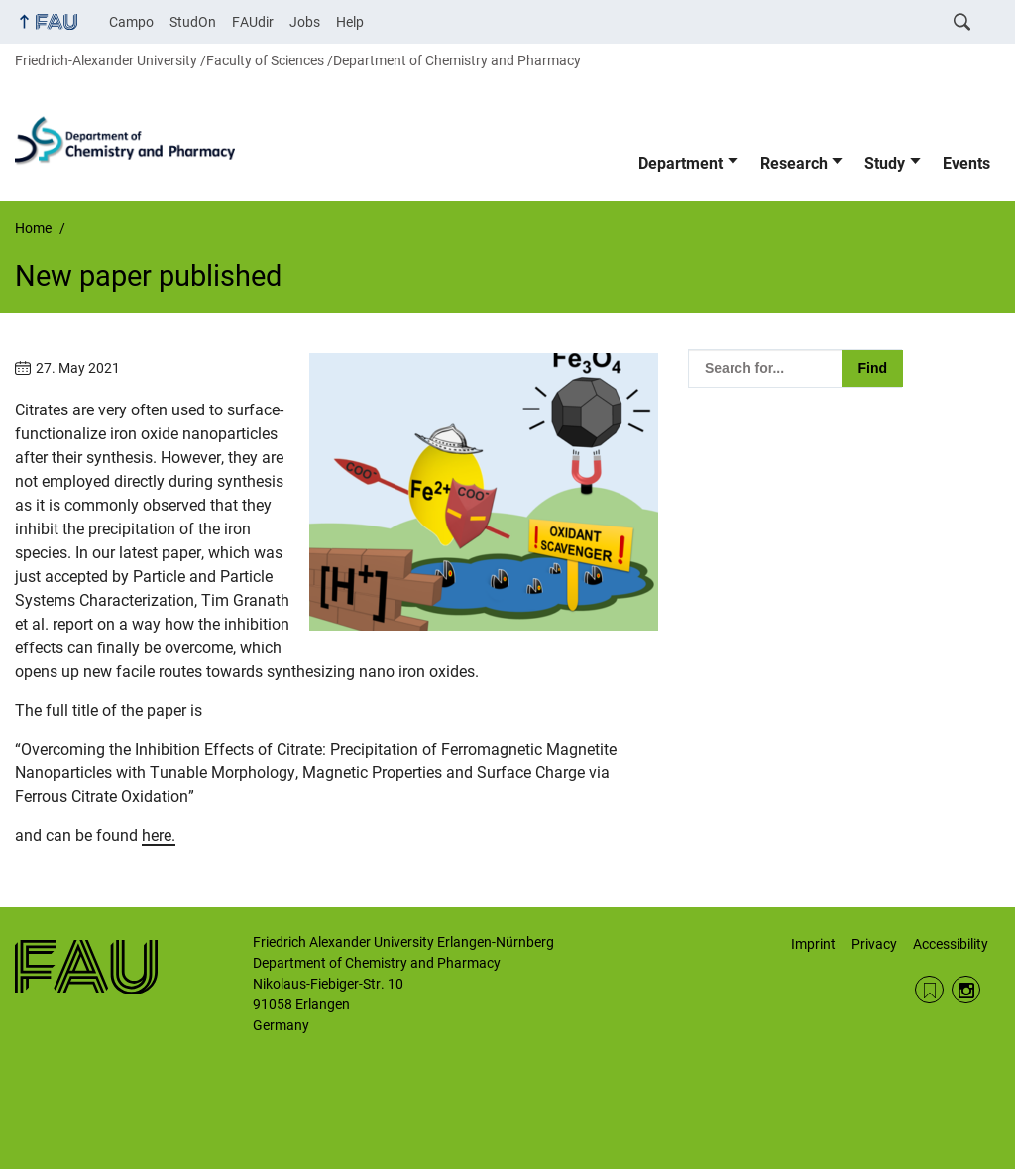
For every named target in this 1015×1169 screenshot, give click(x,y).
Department (680, 163)
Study (884, 163)
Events (966, 163)
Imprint (813, 944)
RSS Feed (929, 990)
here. (158, 835)
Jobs (304, 22)
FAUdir (253, 22)
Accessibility (950, 944)
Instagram (966, 990)
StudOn (192, 22)
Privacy (874, 944)
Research (794, 163)
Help (350, 22)
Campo (131, 22)
